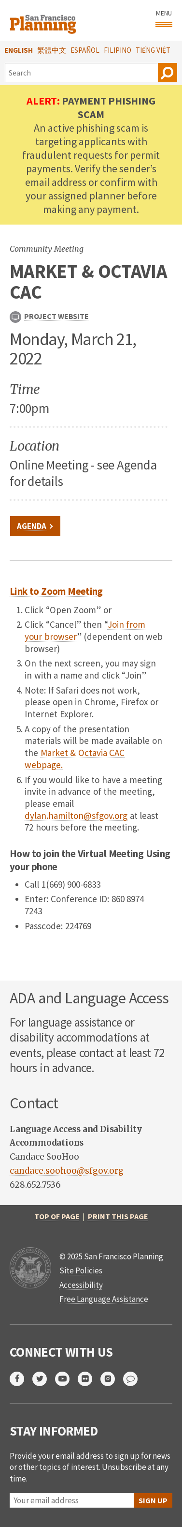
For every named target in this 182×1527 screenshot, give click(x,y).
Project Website (49, 317)
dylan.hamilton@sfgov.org (76, 815)
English (18, 50)
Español (84, 50)
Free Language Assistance (103, 1299)
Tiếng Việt (153, 50)
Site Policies (80, 1270)
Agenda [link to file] (31, 526)
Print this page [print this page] (118, 1216)
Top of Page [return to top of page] (57, 1216)
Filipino (117, 50)
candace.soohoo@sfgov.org (67, 1170)
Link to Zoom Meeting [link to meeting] (56, 591)
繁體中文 (51, 50)
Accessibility (81, 1285)
